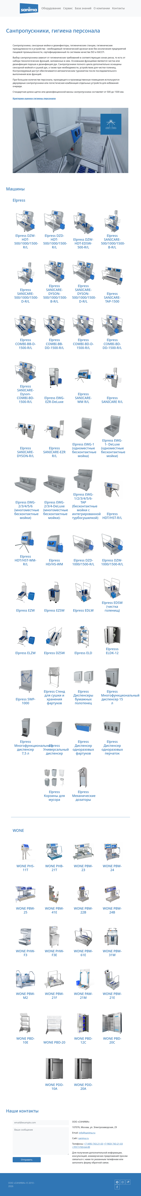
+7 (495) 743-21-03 (93, 1143)
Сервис (68, 8)
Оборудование (51, 8)
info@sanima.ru (87, 1132)
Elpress (19, 200)
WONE (18, 830)
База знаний (83, 8)
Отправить (26, 1159)
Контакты (118, 8)
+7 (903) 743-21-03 (113, 1143)
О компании (102, 8)
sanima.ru (83, 1138)
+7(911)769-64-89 (81, 1147)
